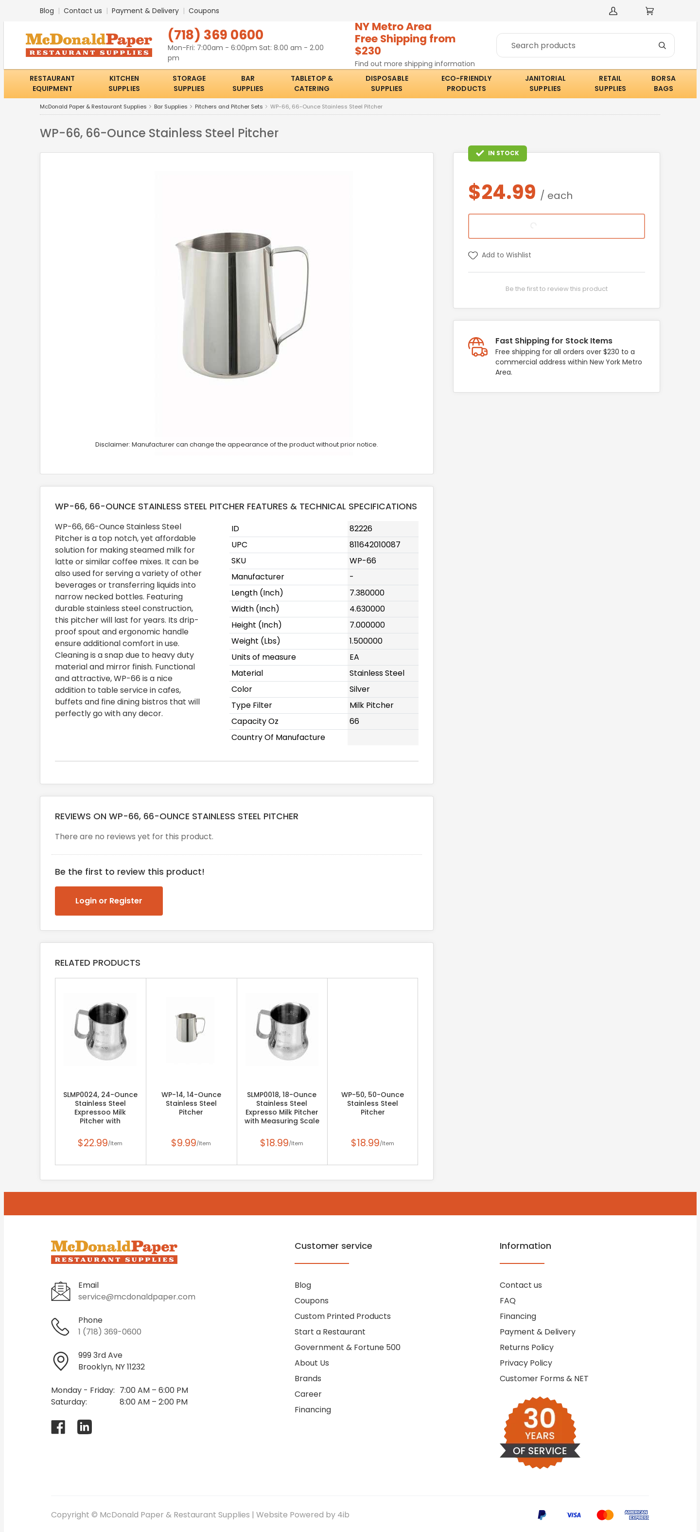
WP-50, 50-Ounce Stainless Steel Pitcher (372, 1103)
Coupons (204, 11)
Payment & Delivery (145, 11)
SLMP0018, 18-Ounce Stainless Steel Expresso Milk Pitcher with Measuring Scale (282, 1107)
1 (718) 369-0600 (109, 1331)
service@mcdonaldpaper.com (136, 1296)
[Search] (585, 45)
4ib (343, 1514)
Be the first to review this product (557, 288)
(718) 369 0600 (215, 35)
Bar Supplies (171, 106)
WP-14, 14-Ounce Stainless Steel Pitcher (191, 1103)
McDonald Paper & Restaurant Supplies (93, 106)
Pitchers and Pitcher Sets (229, 106)
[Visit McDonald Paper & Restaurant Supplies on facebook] (58, 1427)
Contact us (83, 11)
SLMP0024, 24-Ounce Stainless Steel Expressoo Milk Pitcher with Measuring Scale (100, 1112)
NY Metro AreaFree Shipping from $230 (405, 38)
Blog (47, 11)
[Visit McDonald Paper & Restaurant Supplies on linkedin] (84, 1427)
